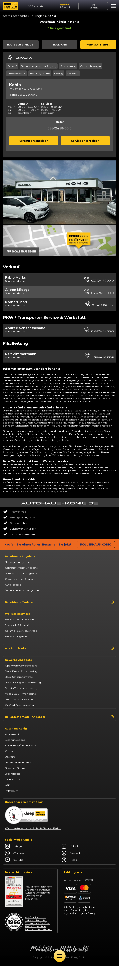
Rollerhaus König (95, 544)
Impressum (11, 790)
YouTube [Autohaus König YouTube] (14, 860)
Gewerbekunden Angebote (20, 579)
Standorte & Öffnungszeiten (21, 745)
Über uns (10, 756)
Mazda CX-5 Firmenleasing (20, 693)
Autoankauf (12, 734)
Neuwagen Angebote (17, 562)
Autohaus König (16, 728)
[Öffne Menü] (60, 956)
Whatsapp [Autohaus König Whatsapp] (15, 853)
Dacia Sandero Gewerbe (19, 676)
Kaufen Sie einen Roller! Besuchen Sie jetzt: (38, 544)
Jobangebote (12, 773)
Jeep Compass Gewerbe (19, 699)
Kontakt (9, 751)
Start (6, 16)
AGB (8, 784)
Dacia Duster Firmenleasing (21, 671)
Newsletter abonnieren (18, 762)
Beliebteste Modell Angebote (59, 717)
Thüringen (37, 16)
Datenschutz (12, 779)
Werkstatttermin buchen (19, 619)
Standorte (20, 16)
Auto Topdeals (13, 584)
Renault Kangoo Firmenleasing (23, 682)
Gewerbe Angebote (18, 659)
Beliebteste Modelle (59, 602)
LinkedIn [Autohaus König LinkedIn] (70, 846)
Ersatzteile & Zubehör (17, 625)
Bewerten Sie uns (15, 768)
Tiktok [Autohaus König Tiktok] (69, 860)
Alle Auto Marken (59, 648)
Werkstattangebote (16, 636)
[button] (112, 6)
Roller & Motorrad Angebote (21, 573)
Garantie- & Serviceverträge (21, 630)
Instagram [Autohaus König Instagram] (15, 846)
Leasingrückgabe (15, 739)
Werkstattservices (17, 613)
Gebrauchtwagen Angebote (21, 567)
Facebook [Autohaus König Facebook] (71, 853)
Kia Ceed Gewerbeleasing (19, 705)
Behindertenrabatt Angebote (22, 590)
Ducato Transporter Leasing (21, 688)
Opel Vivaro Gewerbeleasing (21, 665)
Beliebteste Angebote (20, 556)
